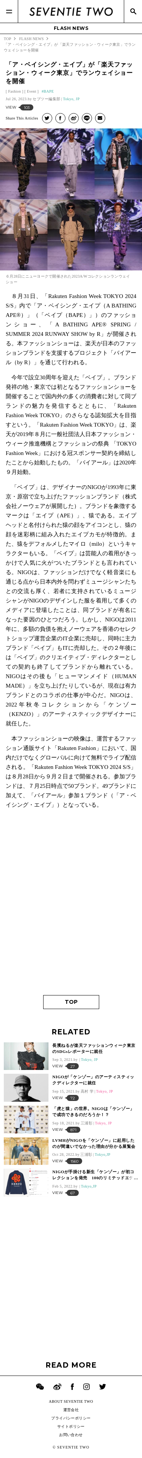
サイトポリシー (71, 1426)
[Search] (133, 11)
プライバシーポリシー (71, 1418)
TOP (71, 1001)
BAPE (49, 91)
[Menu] (9, 11)
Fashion (14, 91)
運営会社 (71, 1410)
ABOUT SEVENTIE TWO (71, 1401)
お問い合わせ (71, 1435)
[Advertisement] (71, 913)
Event (31, 91)
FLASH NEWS (71, 28)
